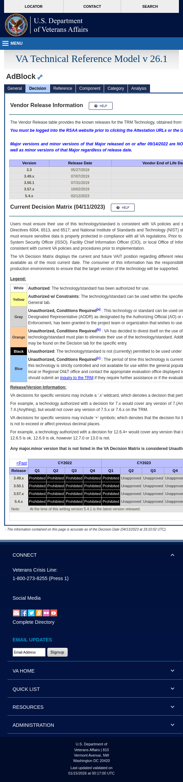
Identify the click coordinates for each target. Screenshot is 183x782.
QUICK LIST (26, 689)
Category (115, 88)
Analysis (139, 88)
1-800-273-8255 (30, 578)
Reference (62, 88)
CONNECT (25, 555)
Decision (37, 88)
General (14, 88)
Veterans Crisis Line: (35, 570)
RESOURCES (28, 707)
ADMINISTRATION (33, 725)
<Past (21, 463)
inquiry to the (77, 377)
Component (89, 88)
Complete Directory (33, 622)
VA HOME (24, 671)
